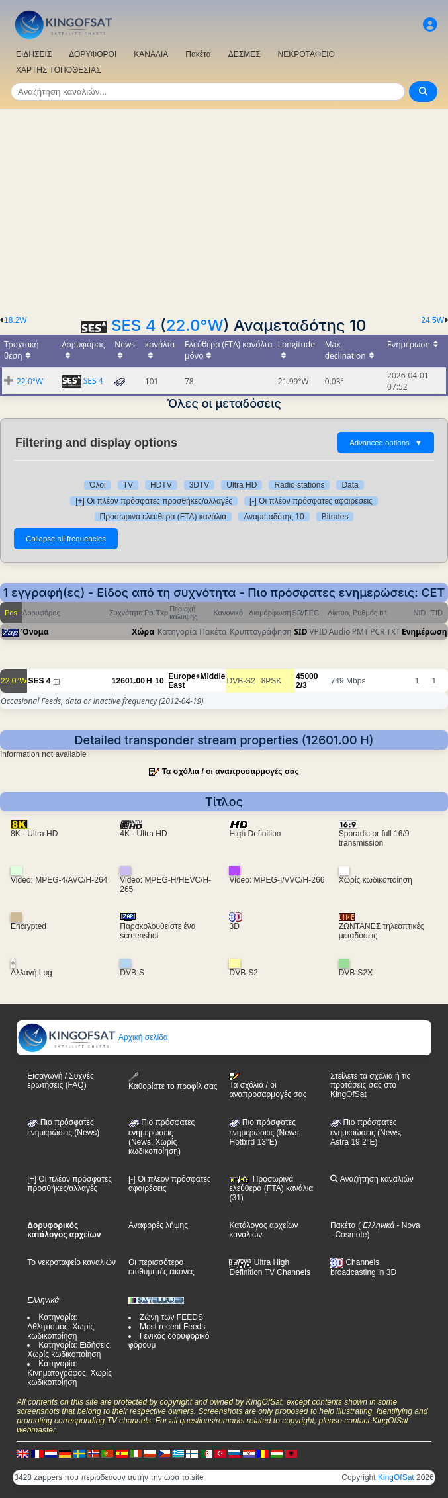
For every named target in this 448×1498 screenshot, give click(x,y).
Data (349, 485)
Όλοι (97, 485)
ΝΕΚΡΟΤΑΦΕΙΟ (306, 54)
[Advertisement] (224, 208)
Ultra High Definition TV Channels (269, 1267)
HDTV (161, 485)
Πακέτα (197, 54)
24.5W (432, 320)
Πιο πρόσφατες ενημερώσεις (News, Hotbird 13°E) (264, 1132)
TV (128, 485)
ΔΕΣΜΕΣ (244, 54)
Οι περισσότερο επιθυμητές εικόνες (161, 1267)
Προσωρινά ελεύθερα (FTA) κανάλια (163, 516)
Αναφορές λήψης (158, 1225)
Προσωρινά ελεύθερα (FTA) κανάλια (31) (271, 1188)
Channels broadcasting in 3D (363, 1267)
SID (300, 631)
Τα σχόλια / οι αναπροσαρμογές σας (230, 771)
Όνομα (35, 631)
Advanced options (385, 443)
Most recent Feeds (172, 1326)
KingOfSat (396, 1477)
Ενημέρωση (424, 631)
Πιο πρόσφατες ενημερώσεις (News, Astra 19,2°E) (366, 1132)
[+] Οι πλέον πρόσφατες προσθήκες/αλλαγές (153, 501)
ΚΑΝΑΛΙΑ (151, 54)
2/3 (301, 685)
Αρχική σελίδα (92, 1037)
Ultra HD (241, 485)
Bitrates (335, 516)
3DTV (199, 485)
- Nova (407, 1225)
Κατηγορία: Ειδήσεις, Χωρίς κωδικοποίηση (69, 1350)
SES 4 (133, 325)
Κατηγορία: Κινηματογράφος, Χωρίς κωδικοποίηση (69, 1373)
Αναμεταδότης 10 (274, 516)
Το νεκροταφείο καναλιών (71, 1262)
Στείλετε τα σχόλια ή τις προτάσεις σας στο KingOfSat (370, 1085)
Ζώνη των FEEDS (171, 1317)
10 (159, 680)
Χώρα (143, 631)
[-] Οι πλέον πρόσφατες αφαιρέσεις (311, 501)
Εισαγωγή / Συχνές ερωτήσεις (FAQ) (60, 1080)
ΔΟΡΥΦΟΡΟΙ (92, 54)
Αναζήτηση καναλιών (372, 1179)
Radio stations (299, 485)
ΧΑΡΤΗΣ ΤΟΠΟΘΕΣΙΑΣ (58, 70)
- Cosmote (348, 1234)
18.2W (15, 320)
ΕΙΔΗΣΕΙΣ (34, 54)
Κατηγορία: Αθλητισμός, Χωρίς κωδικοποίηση (60, 1327)
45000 (307, 676)
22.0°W (195, 325)
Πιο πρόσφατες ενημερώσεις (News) (63, 1127)
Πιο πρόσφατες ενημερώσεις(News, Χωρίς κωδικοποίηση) (161, 1137)
